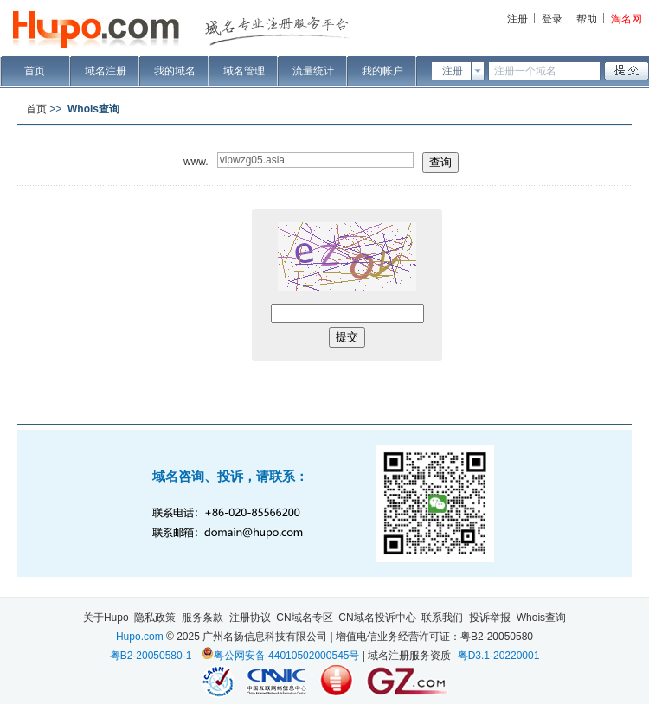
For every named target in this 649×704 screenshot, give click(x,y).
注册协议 (250, 617)
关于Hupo (106, 617)
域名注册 (105, 71)
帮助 (586, 19)
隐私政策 (155, 617)
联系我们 (442, 617)
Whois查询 (541, 617)
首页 (34, 71)
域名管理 (244, 71)
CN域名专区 (304, 617)
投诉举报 (490, 617)
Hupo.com (140, 636)
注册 (517, 19)
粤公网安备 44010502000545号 (287, 656)
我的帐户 (382, 71)
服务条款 (202, 617)
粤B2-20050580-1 (151, 656)
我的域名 (175, 71)
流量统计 (313, 71)
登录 (552, 19)
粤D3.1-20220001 (499, 656)
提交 (347, 336)
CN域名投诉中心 (376, 617)
